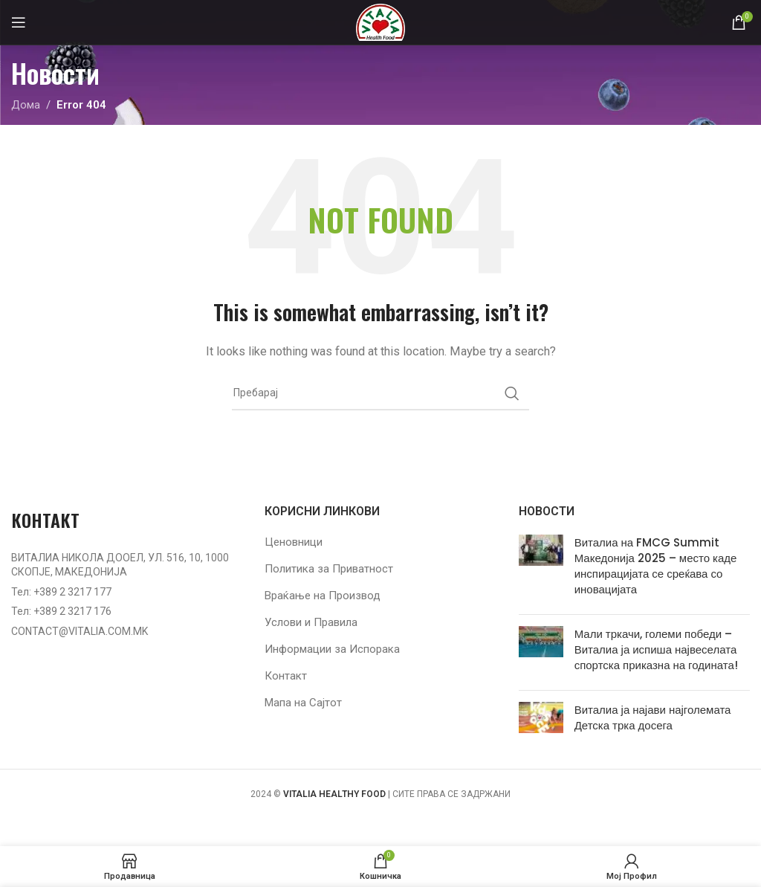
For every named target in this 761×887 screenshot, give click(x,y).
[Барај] (380, 393)
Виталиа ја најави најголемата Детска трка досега (652, 717)
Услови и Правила (311, 622)
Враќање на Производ (322, 595)
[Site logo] (380, 21)
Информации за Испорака (332, 649)
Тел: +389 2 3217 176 (61, 611)
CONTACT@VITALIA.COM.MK (79, 631)
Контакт (286, 676)
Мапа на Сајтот (303, 702)
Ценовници (294, 542)
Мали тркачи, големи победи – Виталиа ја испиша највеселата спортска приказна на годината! (656, 649)
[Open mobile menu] (18, 22)
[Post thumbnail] (541, 569)
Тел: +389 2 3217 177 (61, 592)
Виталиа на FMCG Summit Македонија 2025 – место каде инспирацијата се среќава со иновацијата (655, 566)
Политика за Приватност (329, 568)
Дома (25, 105)
